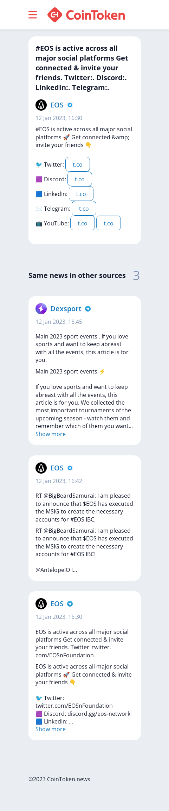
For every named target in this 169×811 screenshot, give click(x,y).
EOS (57, 105)
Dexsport (66, 308)
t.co (78, 164)
